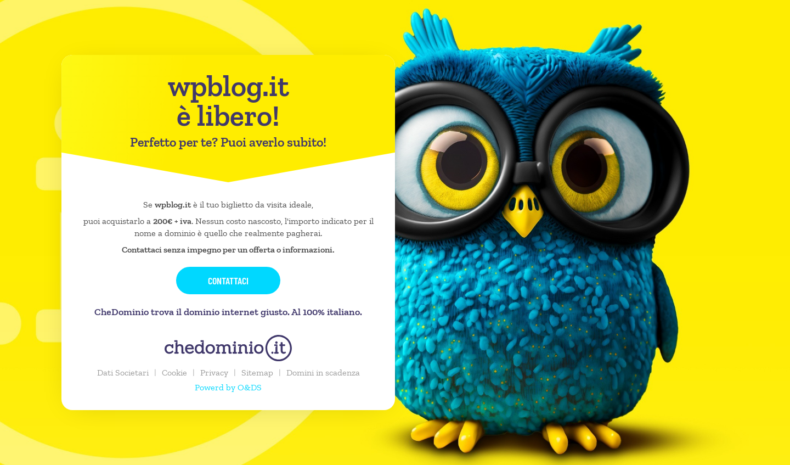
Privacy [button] (214, 372)
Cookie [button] (174, 372)
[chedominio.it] (228, 348)
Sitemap (257, 372)
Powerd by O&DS (228, 387)
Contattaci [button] (228, 280)
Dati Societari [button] (123, 372)
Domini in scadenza (323, 372)
